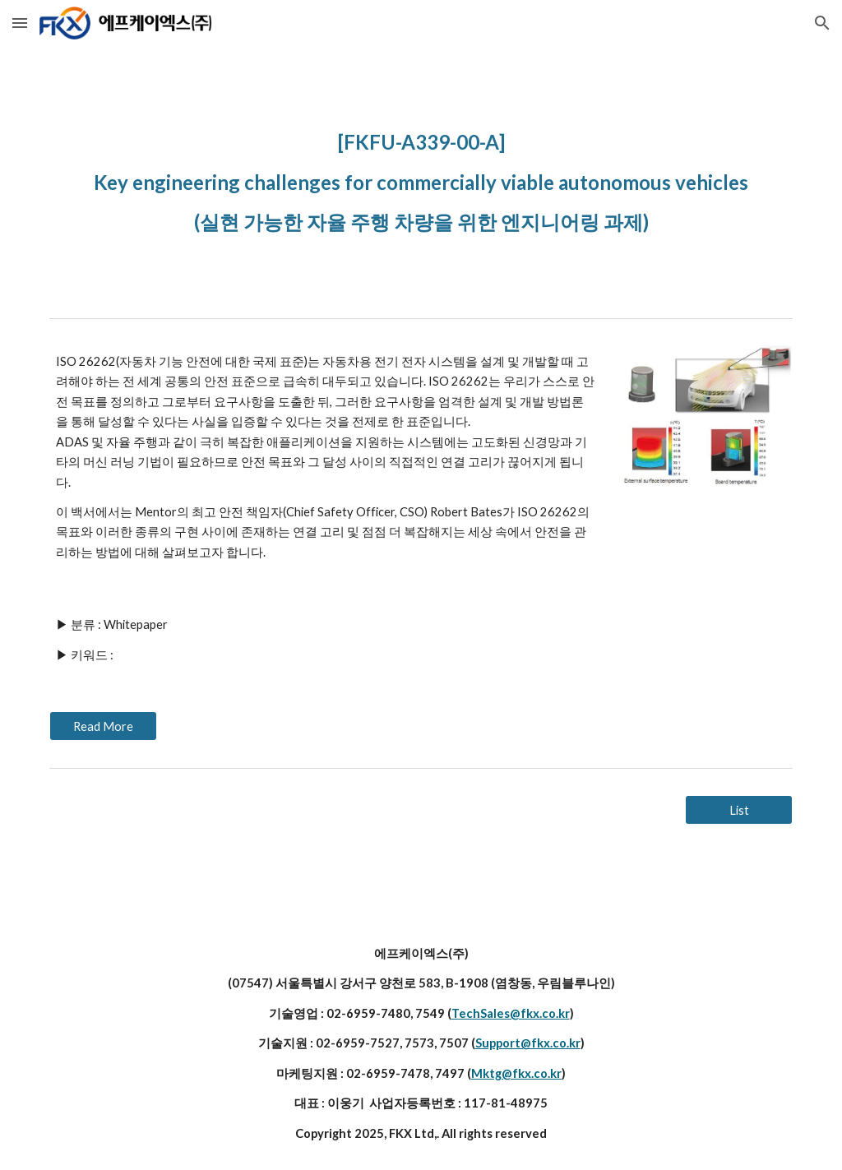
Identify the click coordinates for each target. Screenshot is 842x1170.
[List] (739, 810)
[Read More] (103, 726)
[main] (421, 178)
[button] (19, 22)
